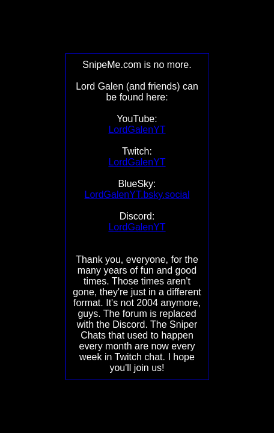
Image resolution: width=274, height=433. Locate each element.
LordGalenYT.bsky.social (137, 194)
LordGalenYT (136, 129)
